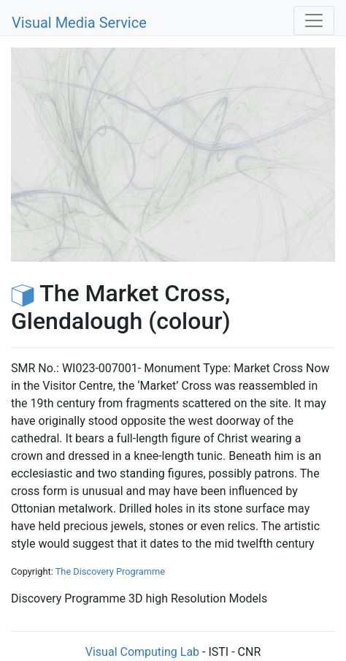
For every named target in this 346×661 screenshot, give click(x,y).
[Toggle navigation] (313, 20)
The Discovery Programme (110, 571)
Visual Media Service (79, 22)
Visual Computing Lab (142, 652)
